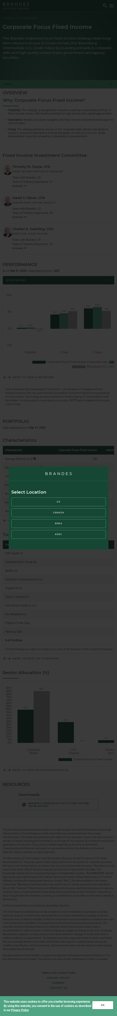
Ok (107, 1006)
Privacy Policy (20, 1010)
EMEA (58, 523)
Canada (58, 512)
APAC (58, 534)
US (58, 501)
